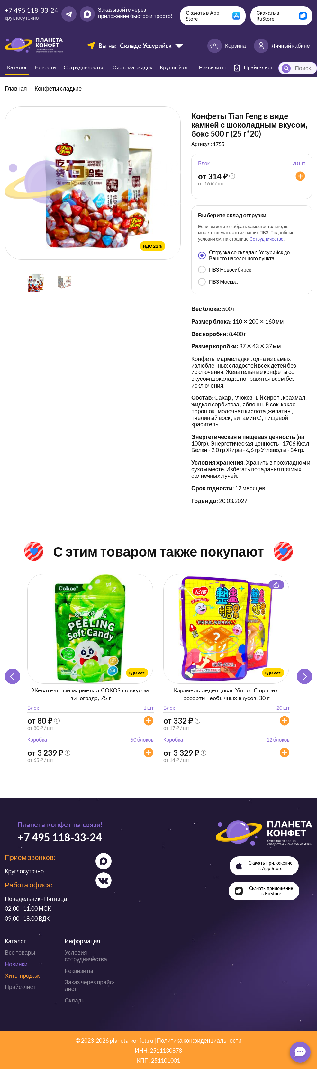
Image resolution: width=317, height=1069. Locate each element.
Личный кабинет (283, 46)
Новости (45, 67)
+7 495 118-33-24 (31, 10)
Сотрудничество (84, 67)
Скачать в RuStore (267, 16)
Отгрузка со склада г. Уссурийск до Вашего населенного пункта (244, 255)
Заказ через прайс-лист (89, 985)
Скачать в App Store (202, 16)
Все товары (20, 952)
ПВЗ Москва (218, 282)
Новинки (16, 963)
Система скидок (132, 67)
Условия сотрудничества (86, 956)
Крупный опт (175, 67)
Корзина (226, 46)
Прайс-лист (20, 986)
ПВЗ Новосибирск (224, 269)
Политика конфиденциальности (199, 1040)
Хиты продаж (22, 975)
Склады (75, 1000)
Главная (16, 88)
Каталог (17, 67)
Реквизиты (212, 67)
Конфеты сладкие (58, 88)
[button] (304, 676)
